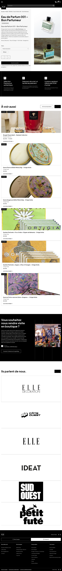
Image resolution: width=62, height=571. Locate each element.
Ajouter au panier (15, 62)
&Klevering (18, 547)
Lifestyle (33, 559)
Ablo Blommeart (19, 551)
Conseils (51, 549)
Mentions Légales (4, 569)
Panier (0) (46, 539)
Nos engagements (5, 551)
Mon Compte (16, 539)
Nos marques (19, 544)
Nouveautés (33, 547)
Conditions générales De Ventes (25, 569)
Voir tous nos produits (46, 106)
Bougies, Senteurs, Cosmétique (37, 551)
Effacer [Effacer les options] (4, 52)
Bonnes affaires (34, 563)
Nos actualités (52, 547)
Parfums (11, 11)
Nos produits (34, 544)
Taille (2, 45)
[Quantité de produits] (5, 57)
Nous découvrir (4, 544)
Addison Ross (19, 553)
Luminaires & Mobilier (35, 553)
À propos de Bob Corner (6, 547)
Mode (6, 11)
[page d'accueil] (3, 6)
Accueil (2, 11)
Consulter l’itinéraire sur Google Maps (11, 351)
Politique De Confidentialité (14, 569)
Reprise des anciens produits (55, 557)
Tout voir (18, 555)
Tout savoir (52, 544)
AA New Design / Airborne (21, 549)
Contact (3, 553)
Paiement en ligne (53, 553)
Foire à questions (53, 551)
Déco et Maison (34, 557)
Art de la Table (34, 555)
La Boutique (3, 549)
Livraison (51, 555)
